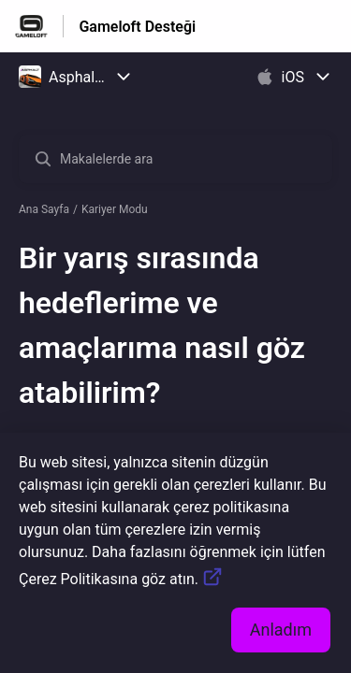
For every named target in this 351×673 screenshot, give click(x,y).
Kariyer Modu (114, 209)
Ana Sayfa (44, 209)
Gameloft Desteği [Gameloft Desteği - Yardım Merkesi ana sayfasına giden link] (137, 27)
